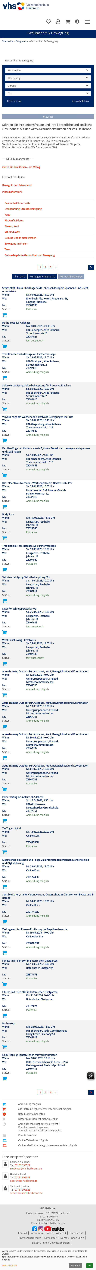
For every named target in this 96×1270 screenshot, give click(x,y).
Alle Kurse (19, 276)
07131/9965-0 (50, 1216)
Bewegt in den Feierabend (16, 185)
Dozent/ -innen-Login (72, 1238)
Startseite (7, 41)
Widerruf (61, 1233)
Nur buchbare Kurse (71, 276)
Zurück (48, 116)
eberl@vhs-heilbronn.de (23, 1180)
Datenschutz (77, 1233)
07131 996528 (22, 1189)
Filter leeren (14, 101)
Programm (22, 41)
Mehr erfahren (9, 1265)
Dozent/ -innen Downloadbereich (51, 1242)
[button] (58, 21)
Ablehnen (75, 1265)
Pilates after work (12, 192)
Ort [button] (48, 93)
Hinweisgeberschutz (29, 1238)
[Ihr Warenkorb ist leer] (67, 21)
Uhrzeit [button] (48, 85)
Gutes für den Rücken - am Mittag (21, 167)
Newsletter (50, 1238)
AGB (49, 1233)
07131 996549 (22, 1177)
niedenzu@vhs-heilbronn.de (26, 1168)
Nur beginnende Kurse (42, 276)
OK (89, 1265)
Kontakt (22, 1233)
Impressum (37, 1233)
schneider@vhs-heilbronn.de (26, 1193)
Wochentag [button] (48, 78)
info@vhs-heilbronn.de (52, 1223)
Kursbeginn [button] (48, 70)
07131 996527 (22, 1165)
